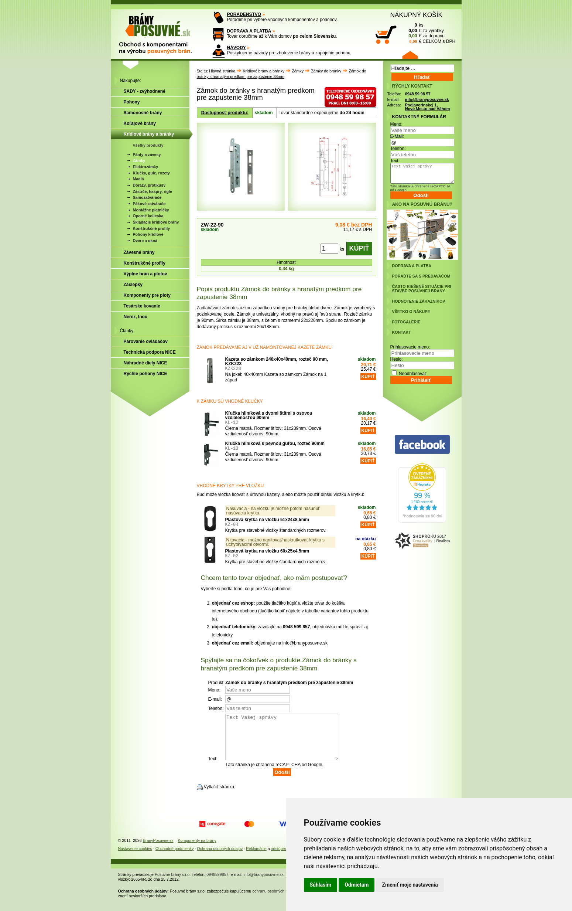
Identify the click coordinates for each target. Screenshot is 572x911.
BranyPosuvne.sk (158, 849)
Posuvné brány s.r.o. (173, 883)
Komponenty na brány (197, 849)
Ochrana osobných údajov (220, 857)
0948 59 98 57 (418, 94)
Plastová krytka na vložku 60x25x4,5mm (267, 551)
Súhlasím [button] (321, 885)
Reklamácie (256, 857)
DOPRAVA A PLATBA (249, 31)
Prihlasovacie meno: (410, 347)
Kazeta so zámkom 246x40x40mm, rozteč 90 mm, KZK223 (276, 361)
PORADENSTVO (244, 14)
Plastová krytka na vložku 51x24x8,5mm (267, 519)
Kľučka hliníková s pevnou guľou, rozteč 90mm (275, 443)
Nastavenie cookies (135, 857)
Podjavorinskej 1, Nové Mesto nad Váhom (427, 107)
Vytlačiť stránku (219, 795)
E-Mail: (397, 136)
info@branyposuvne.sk (305, 643)
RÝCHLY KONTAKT (412, 86)
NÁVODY (236, 47)
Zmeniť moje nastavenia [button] (410, 885)
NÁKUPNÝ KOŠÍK (416, 14)
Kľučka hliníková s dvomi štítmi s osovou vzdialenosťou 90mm (268, 415)
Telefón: (398, 148)
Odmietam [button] (357, 885)
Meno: (396, 124)
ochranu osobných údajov (274, 900)
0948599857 (217, 883)
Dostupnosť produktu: (225, 112)
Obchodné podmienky (174, 857)
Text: (395, 160)
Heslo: (396, 359)
